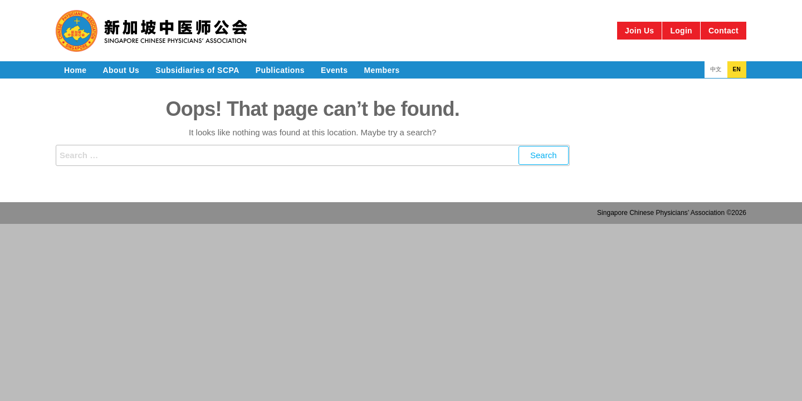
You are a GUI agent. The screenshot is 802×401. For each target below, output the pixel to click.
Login (681, 30)
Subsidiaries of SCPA (197, 70)
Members (381, 70)
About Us (121, 70)
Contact (723, 30)
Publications (280, 70)
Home (75, 70)
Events (334, 70)
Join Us (639, 30)
